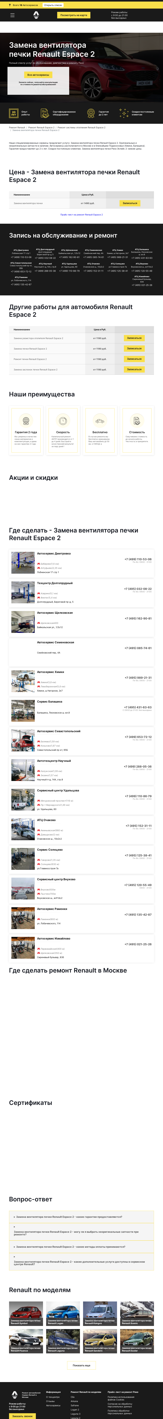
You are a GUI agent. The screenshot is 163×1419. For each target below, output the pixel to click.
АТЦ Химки (117, 250)
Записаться (130, 203)
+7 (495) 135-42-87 (21, 284)
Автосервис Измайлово (53, 938)
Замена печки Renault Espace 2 (30, 348)
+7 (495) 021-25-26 (142, 285)
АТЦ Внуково (142, 264)
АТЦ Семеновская (93, 250)
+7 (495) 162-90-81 (69, 257)
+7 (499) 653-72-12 (21, 271)
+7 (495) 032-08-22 (45, 258)
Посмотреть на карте (73, 15)
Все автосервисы (38, 74)
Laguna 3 (75, 1413)
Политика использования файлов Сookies (121, 1398)
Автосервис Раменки (52, 909)
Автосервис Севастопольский (58, 731)
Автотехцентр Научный (54, 760)
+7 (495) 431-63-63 (141, 258)
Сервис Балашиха (49, 701)
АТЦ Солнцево (118, 264)
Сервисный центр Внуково (56, 879)
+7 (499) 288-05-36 (45, 271)
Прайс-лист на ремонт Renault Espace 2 (81, 214)
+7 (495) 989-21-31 (117, 257)
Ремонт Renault (17, 127)
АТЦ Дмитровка (21, 250)
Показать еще (81, 1365)
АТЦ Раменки (21, 277)
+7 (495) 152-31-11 (93, 271)
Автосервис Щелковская (55, 612)
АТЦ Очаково (93, 264)
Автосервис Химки (50, 672)
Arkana (74, 1401)
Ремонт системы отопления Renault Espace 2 (81, 127)
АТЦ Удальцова (69, 264)
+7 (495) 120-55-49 (141, 271)
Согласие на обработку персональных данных (120, 1405)
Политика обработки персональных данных (120, 1412)
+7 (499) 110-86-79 (69, 271)
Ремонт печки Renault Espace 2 (30, 359)
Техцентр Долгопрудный (55, 583)
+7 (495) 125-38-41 (117, 271)
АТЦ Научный (45, 264)
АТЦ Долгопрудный (45, 249)
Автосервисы (53, 1405)
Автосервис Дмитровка (54, 553)
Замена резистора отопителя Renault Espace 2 (38, 338)
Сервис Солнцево (50, 849)
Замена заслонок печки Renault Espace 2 (35, 369)
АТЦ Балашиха (142, 249)
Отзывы (50, 1401)
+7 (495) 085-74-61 (93, 257)
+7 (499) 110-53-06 (21, 257)
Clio (72, 1397)
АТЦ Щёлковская (69, 250)
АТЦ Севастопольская (21, 263)
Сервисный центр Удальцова (58, 790)
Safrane (75, 1405)
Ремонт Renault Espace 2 (41, 127)
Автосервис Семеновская (55, 642)
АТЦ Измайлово (141, 276)
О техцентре (53, 1397)
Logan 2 (75, 1409)
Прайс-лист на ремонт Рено (123, 1392)
